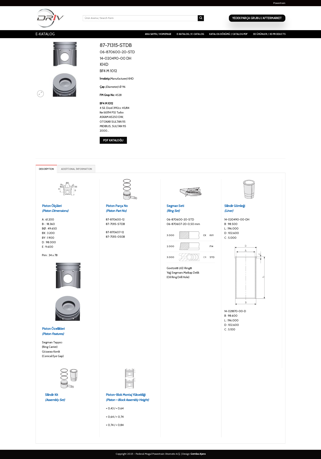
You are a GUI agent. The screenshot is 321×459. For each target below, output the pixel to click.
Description (46, 169)
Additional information (76, 169)
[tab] (46, 169)
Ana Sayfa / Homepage (158, 34)
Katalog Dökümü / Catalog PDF (228, 34)
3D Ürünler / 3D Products (269, 34)
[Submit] (201, 18)
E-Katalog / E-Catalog (190, 34)
